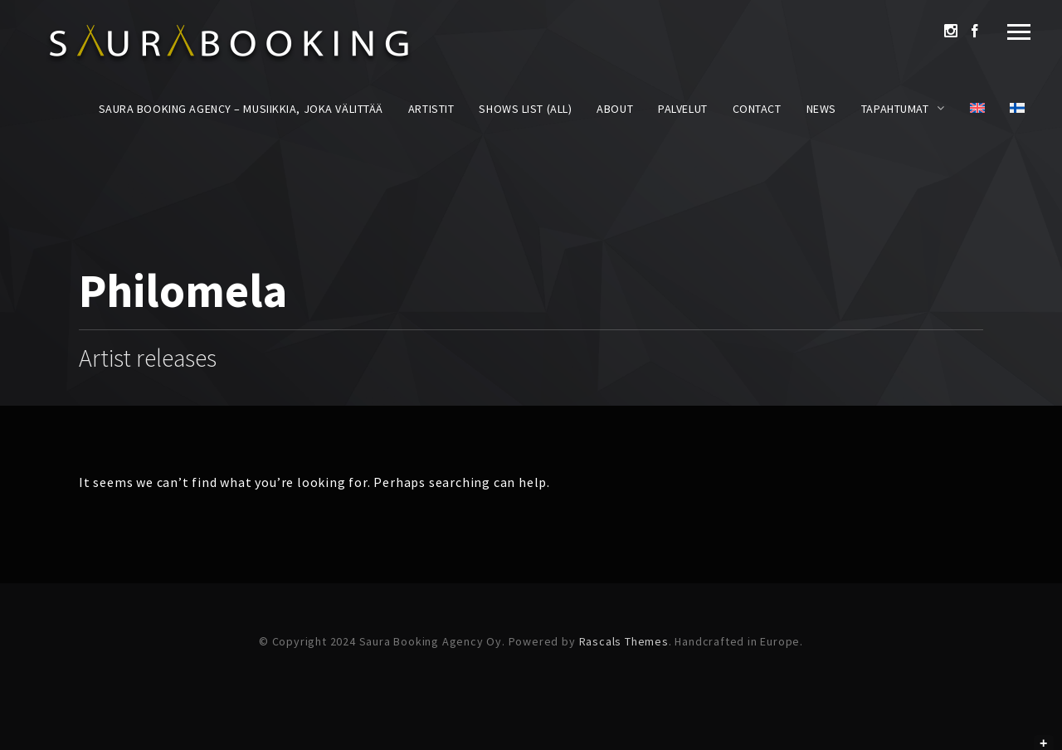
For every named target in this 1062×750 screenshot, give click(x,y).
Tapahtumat (895, 108)
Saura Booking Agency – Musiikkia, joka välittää (241, 108)
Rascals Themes (624, 641)
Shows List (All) (525, 108)
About (615, 108)
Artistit (431, 108)
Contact (757, 108)
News (821, 108)
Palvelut (682, 108)
